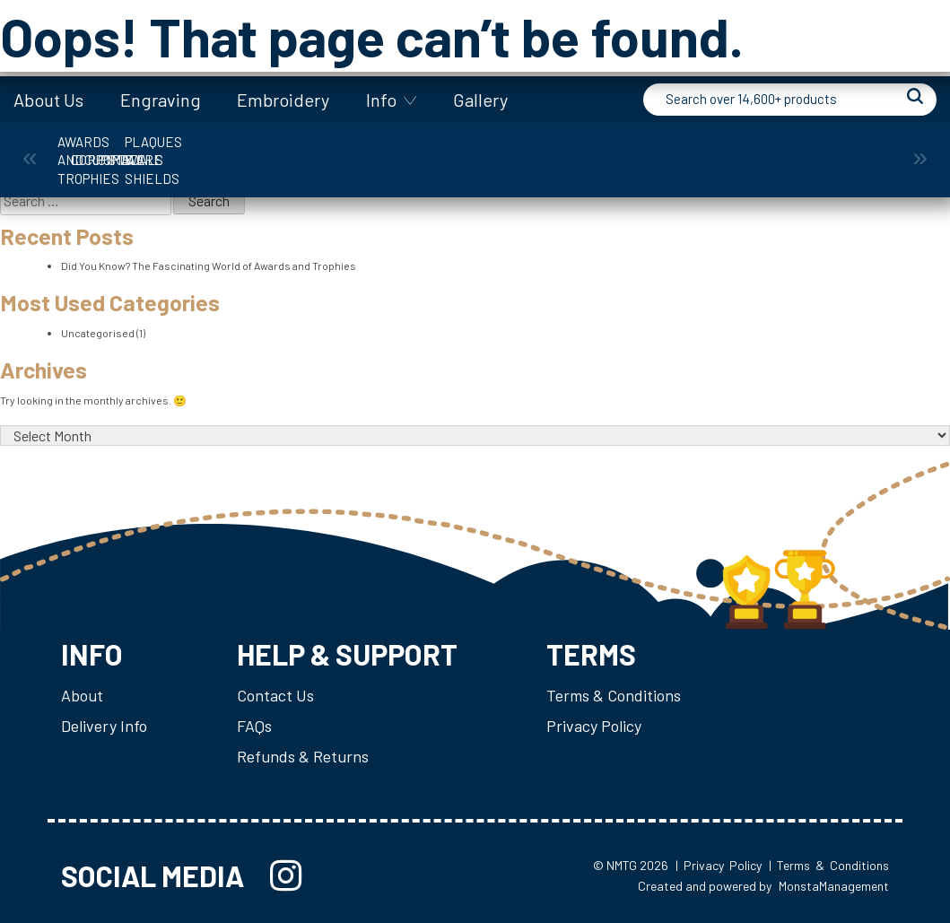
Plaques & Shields (832, 151)
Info (381, 99)
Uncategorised (98, 333)
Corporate (260, 151)
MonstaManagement (834, 885)
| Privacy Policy (718, 865)
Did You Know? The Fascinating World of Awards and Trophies (208, 265)
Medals (689, 151)
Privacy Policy (593, 726)
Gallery (480, 99)
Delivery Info (104, 726)
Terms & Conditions (613, 695)
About (82, 695)
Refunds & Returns (303, 756)
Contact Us (275, 695)
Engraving (160, 99)
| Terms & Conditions (829, 865)
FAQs (254, 726)
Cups (403, 151)
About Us (48, 99)
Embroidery (283, 99)
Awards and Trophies (117, 151)
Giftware (546, 151)
